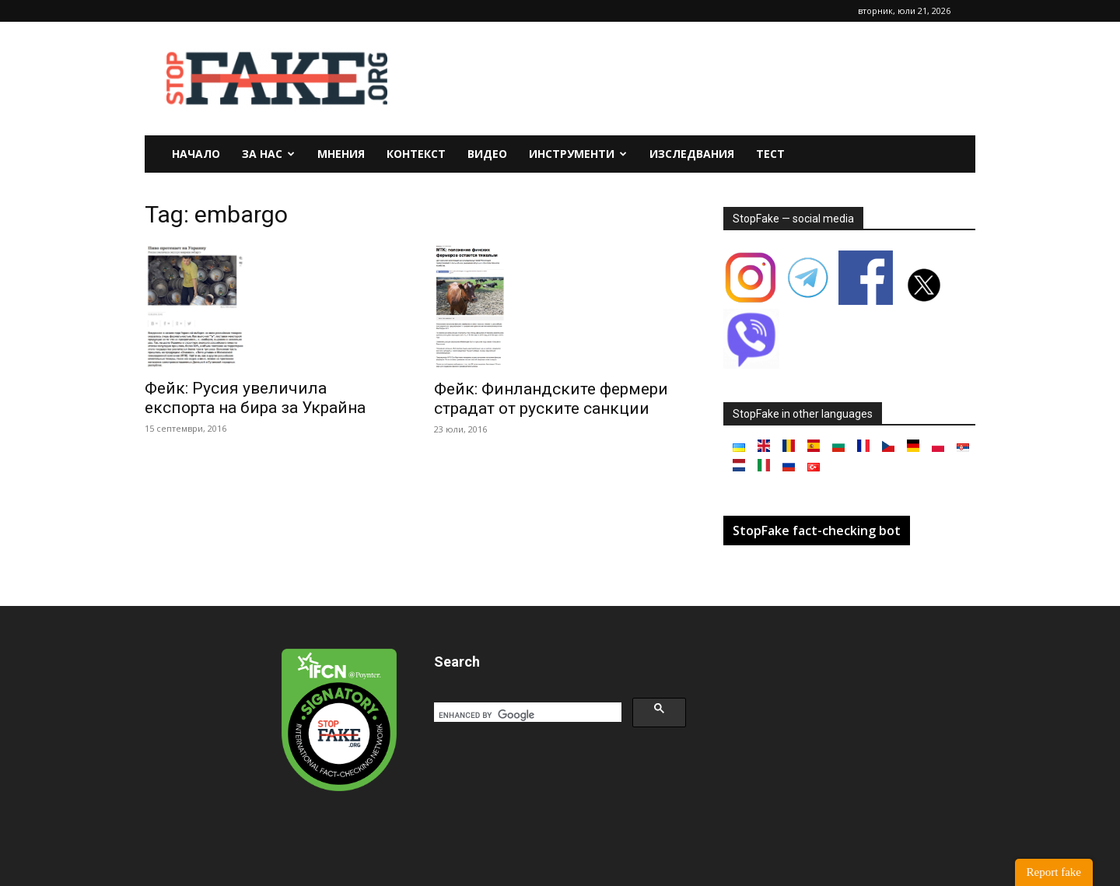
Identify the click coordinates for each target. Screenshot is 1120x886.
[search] (526, 715)
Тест (770, 153)
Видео (487, 153)
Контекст (416, 153)
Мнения (341, 153)
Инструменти (578, 153)
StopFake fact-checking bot (817, 530)
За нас (268, 153)
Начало (196, 153)
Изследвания (691, 153)
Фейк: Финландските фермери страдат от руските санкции (551, 399)
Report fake (1054, 872)
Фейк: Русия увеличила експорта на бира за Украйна (255, 398)
